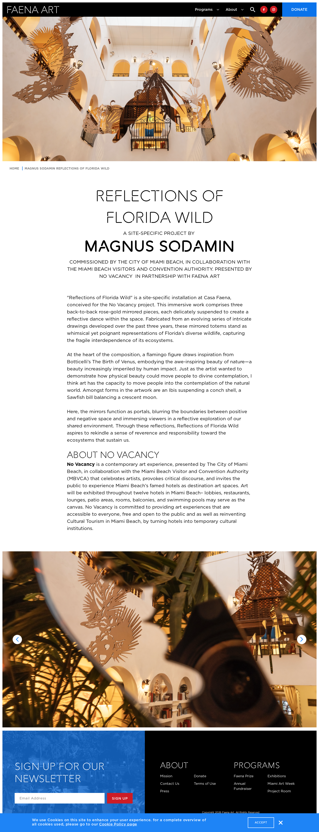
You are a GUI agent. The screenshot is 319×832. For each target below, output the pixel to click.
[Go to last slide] (17, 639)
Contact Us (169, 783)
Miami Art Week (281, 783)
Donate (299, 10)
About (174, 766)
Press (164, 791)
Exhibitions (277, 776)
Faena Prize (243, 776)
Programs (257, 766)
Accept (261, 822)
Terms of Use (205, 783)
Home (14, 168)
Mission (166, 776)
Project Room (279, 791)
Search (249, 9)
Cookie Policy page (118, 824)
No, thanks (280, 823)
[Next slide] (301, 639)
